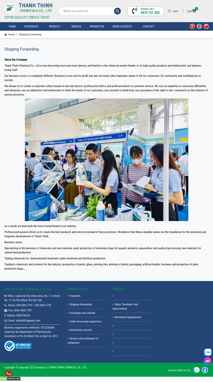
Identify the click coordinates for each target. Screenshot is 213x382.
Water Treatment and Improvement (125, 306)
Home (12, 26)
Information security (79, 330)
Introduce (32, 26)
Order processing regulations (84, 321)
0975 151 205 (150, 13)
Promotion (97, 26)
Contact (148, 26)
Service (76, 26)
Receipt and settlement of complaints (82, 340)
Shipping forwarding (30, 34)
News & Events (123, 26)
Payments (74, 296)
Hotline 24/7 (147, 9)
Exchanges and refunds (81, 313)
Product (56, 26)
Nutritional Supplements (127, 317)
